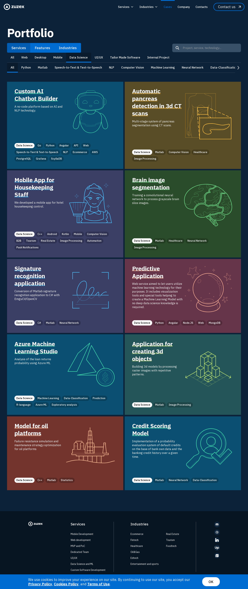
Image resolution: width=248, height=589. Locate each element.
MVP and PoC (78, 546)
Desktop (40, 57)
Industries (68, 47)
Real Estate (172, 534)
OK (211, 581)
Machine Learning (163, 67)
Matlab (43, 67)
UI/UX (99, 57)
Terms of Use (98, 584)
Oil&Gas (135, 552)
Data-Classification (223, 67)
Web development (81, 540)
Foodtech (171, 546)
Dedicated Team (80, 552)
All (12, 57)
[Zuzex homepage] (15, 7)
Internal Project (158, 57)
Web (24, 57)
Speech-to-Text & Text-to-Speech (78, 67)
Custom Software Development (88, 570)
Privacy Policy (40, 584)
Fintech (134, 540)
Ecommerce (137, 534)
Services (18, 47)
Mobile (58, 57)
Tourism (170, 540)
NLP (111, 67)
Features (42, 47)
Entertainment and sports (145, 564)
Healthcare (137, 546)
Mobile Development (82, 534)
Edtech (134, 558)
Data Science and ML (82, 564)
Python (26, 67)
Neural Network (192, 67)
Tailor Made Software (125, 57)
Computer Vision (132, 67)
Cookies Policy (66, 584)
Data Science (79, 57)
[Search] (177, 48)
